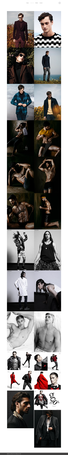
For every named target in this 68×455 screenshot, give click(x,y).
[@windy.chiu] (59, 3)
